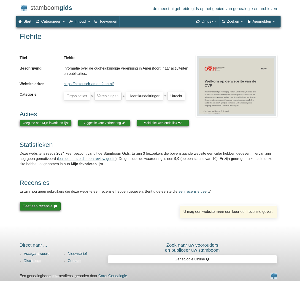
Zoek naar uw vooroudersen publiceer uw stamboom (192, 248)
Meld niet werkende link (162, 123)
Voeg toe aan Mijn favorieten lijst (45, 123)
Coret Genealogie (112, 276)
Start (25, 21)
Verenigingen (108, 96)
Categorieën (50, 21)
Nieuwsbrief (77, 254)
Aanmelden (261, 21)
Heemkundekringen (144, 96)
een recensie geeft (193, 191)
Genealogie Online (192, 259)
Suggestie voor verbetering (104, 123)
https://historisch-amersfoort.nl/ (89, 84)
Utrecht (176, 96)
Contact (74, 261)
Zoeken (232, 21)
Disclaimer (32, 261)
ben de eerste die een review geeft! (87, 159)
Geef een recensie (40, 206)
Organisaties (77, 96)
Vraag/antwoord (36, 254)
